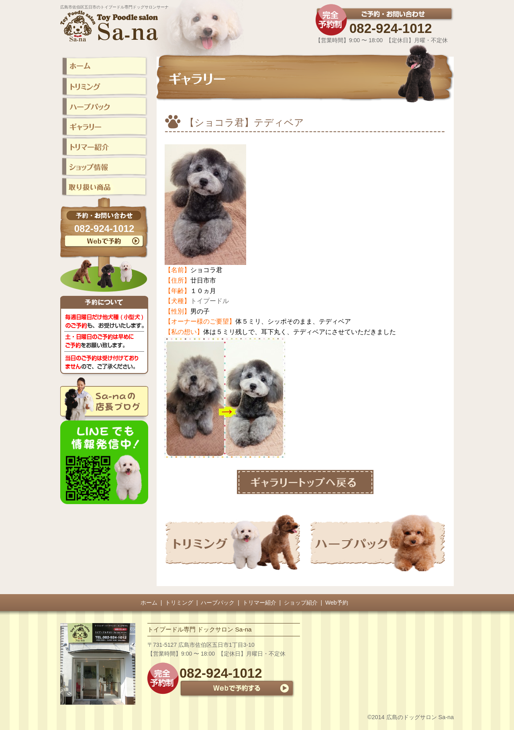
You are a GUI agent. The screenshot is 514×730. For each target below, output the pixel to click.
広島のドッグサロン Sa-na (420, 717)
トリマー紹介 (259, 602)
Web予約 (336, 602)
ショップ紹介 (301, 602)
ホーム (149, 602)
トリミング (179, 602)
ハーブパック (218, 602)
